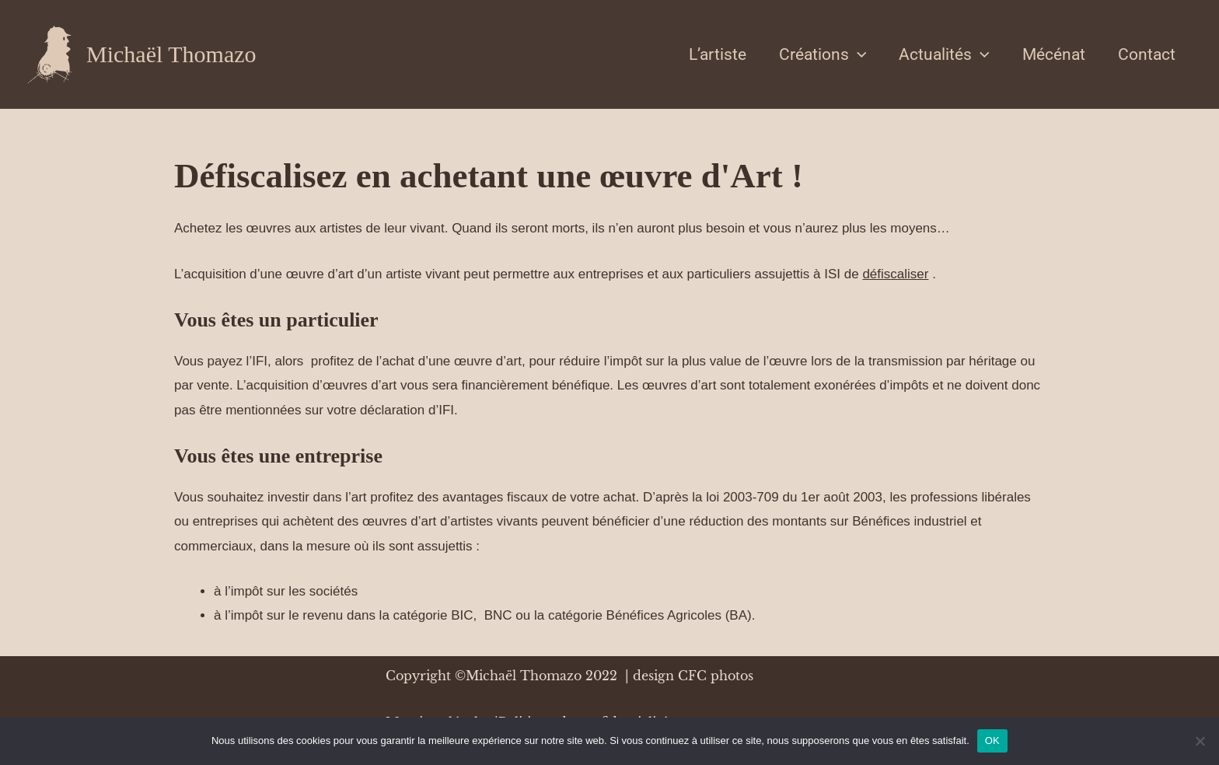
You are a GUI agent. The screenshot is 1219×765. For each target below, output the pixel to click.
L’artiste (717, 54)
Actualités (944, 54)
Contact (1146, 54)
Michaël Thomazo (171, 54)
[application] (858, 54)
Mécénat (1053, 54)
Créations (823, 54)
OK (992, 740)
